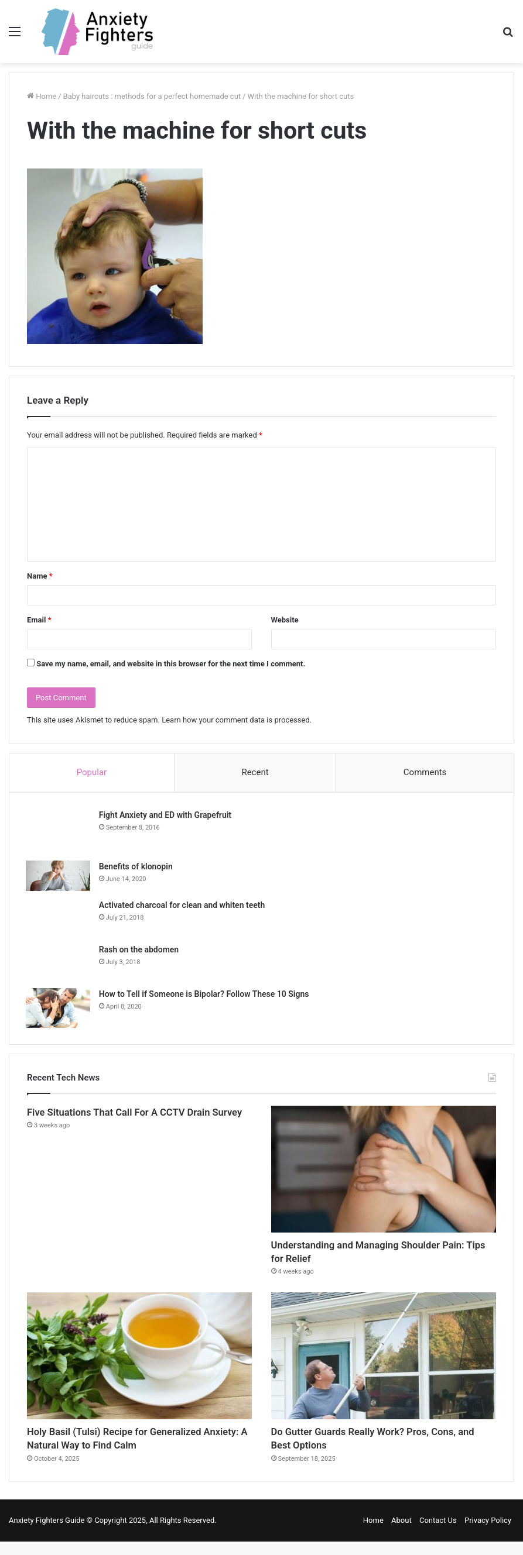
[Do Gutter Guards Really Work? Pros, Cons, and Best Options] (383, 1364)
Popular (92, 772)
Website (285, 619)
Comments (425, 772)
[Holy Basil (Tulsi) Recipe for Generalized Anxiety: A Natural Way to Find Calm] (139, 1364)
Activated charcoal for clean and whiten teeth (183, 906)
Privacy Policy (487, 1533)
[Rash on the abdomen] (59, 963)
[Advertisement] (261, 151)
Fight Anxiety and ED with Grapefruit (166, 816)
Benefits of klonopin (137, 867)
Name (40, 576)
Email (39, 619)
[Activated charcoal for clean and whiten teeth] (59, 919)
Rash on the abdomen (140, 951)
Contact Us (438, 1533)
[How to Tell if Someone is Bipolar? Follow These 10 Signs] (59, 1010)
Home (373, 1533)
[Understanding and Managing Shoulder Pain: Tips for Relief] (383, 1172)
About (401, 1533)
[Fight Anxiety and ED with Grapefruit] (59, 832)
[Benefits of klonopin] (59, 877)
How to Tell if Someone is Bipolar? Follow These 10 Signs (205, 995)
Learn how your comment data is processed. (237, 719)
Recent (254, 772)
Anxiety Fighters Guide (47, 1533)
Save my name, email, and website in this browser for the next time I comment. (170, 663)
